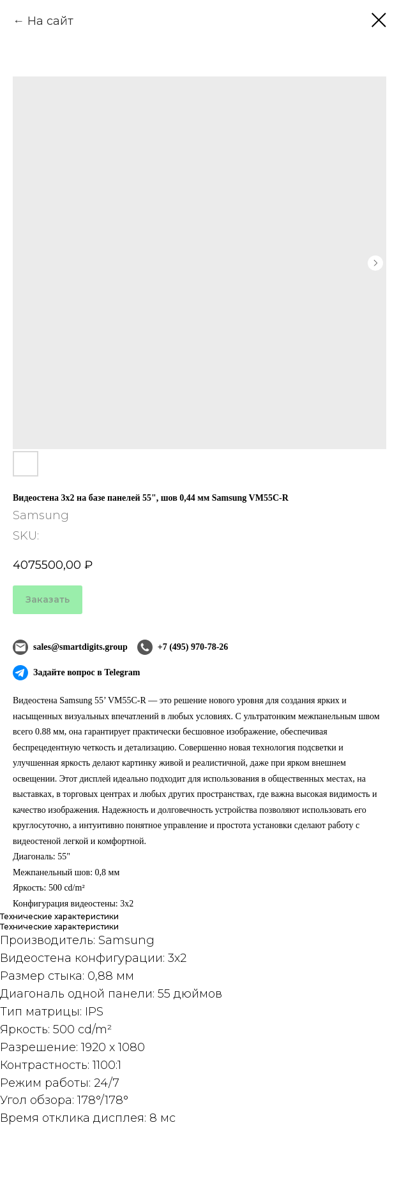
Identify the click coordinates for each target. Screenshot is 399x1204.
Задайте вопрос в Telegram (76, 672)
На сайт (50, 21)
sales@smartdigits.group (70, 647)
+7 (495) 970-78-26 (183, 647)
